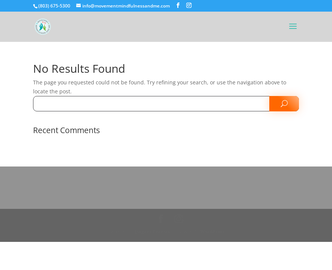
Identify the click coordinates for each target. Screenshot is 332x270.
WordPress (213, 231)
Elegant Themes (152, 231)
